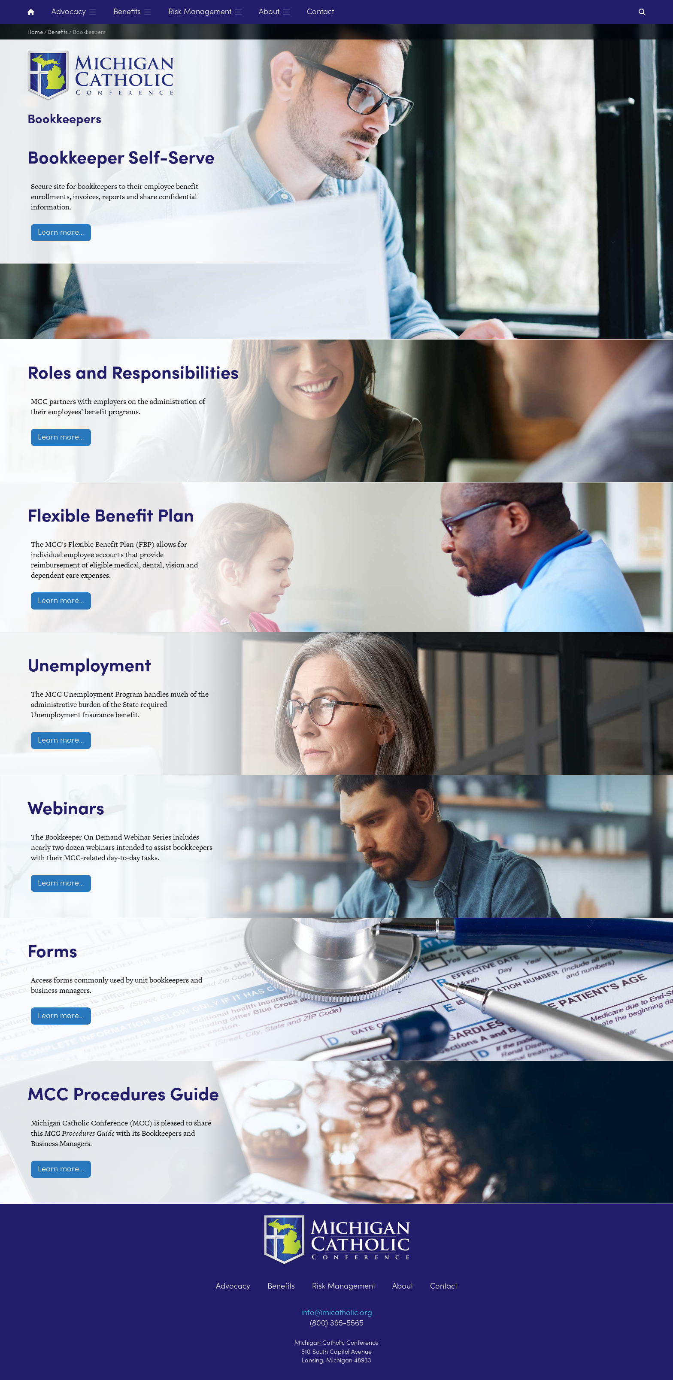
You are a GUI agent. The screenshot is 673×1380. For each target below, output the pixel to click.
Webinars (94, 773)
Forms (71, 916)
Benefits (58, 31)
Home (35, 31)
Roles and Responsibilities (138, 336)
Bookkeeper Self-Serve (150, 166)
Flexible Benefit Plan (173, 480)
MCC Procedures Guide (148, 1075)
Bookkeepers (89, 31)
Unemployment (136, 630)
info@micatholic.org (336, 1312)
